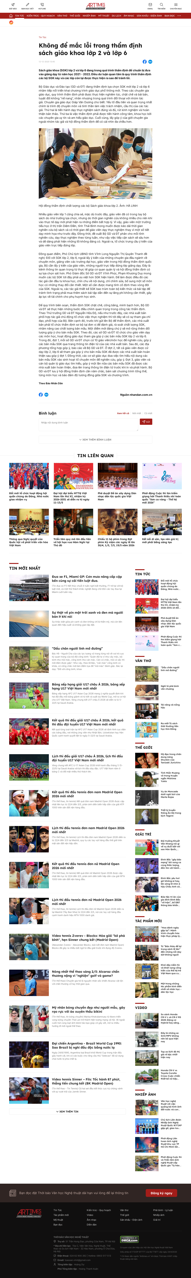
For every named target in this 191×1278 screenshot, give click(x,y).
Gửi (146, 421)
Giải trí (143, 834)
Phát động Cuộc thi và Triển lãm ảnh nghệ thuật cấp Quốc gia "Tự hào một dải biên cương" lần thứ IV (171, 1164)
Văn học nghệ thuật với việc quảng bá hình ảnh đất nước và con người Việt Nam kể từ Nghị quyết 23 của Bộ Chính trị (171, 1109)
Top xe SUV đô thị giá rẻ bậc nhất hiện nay (170, 1054)
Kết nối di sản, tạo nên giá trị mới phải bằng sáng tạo (160, 540)
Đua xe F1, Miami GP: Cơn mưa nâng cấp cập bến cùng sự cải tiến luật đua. (87, 579)
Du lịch (116, 15)
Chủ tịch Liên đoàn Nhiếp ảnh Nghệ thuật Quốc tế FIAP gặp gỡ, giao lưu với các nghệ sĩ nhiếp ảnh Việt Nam (171, 1128)
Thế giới (75, 15)
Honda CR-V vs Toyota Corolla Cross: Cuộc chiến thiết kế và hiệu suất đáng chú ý (170, 1076)
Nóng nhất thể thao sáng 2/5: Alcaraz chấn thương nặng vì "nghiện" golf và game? (85, 974)
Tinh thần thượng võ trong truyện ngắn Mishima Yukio (170, 777)
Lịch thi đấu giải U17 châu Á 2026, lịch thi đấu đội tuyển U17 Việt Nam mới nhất (87, 758)
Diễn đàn (92, 1224)
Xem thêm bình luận (96, 439)
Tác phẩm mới (148, 921)
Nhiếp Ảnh (89, 15)
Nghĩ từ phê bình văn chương (170, 687)
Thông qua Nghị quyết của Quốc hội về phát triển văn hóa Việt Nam (28, 542)
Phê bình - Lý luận (163, 1210)
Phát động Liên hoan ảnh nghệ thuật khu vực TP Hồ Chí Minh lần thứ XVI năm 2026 (170, 1144)
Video (141, 1008)
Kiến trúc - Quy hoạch (41, 15)
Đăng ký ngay (161, 1193)
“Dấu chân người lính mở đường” (77, 648)
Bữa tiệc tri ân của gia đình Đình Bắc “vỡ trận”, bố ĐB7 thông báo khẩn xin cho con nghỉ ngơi (171, 903)
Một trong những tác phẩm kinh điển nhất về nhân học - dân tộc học (171, 987)
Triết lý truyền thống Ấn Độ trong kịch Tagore (171, 813)
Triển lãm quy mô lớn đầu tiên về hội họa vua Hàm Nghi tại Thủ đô (72, 542)
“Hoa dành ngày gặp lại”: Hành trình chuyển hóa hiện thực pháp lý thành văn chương (171, 933)
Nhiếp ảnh (145, 1094)
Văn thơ (62, 15)
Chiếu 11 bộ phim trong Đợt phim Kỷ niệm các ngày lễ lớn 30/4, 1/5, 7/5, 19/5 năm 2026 (116, 542)
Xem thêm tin (68, 1111)
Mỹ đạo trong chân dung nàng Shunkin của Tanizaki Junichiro (171, 758)
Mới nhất (136, 413)
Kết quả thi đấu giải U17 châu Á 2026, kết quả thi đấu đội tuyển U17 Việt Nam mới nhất (87, 722)
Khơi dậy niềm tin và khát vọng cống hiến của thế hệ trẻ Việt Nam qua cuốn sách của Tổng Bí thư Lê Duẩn (171, 972)
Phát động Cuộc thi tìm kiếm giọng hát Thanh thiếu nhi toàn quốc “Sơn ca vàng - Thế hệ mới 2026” (161, 498)
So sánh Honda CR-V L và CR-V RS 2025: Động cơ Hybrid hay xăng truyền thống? (171, 1020)
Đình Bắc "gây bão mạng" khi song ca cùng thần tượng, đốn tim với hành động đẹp (171, 865)
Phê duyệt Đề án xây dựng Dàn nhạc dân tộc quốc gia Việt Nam (117, 496)
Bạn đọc (170, 15)
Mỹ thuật (103, 15)
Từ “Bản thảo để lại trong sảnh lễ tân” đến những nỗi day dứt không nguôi (171, 950)
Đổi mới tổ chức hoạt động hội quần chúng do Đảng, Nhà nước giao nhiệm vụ (29, 496)
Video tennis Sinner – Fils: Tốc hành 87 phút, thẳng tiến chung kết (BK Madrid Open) (86, 1081)
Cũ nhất (148, 413)
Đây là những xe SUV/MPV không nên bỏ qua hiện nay (170, 1037)
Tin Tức (19, 15)
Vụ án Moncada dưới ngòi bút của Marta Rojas (170, 794)
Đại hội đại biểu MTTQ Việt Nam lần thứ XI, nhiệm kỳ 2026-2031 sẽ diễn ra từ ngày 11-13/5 (71, 498)
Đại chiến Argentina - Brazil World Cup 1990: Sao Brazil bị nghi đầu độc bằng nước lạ (87, 1045)
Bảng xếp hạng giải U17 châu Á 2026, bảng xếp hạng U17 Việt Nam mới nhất (88, 686)
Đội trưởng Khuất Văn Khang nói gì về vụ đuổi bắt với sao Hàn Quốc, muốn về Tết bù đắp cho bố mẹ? (170, 848)
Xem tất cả (123, 413)
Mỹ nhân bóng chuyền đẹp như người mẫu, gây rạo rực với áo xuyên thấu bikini (88, 1009)
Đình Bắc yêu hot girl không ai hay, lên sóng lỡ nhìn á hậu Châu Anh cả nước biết (170, 884)
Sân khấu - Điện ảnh (149, 15)
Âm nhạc (129, 15)
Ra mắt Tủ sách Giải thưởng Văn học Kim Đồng (169, 726)
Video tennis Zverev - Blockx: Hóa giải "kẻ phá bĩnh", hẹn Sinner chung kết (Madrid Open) (88, 938)
